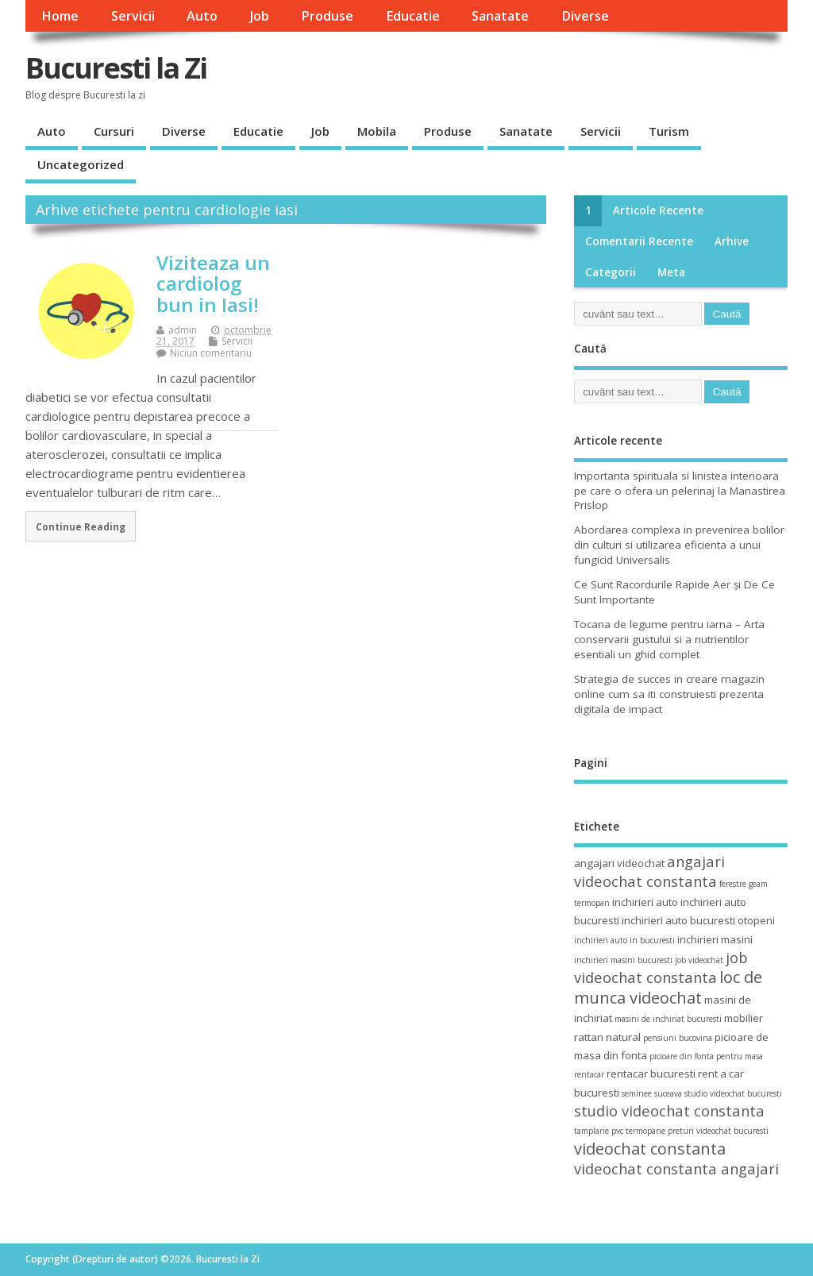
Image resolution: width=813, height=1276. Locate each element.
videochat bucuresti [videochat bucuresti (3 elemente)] (732, 1130)
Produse (327, 16)
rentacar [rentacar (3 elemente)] (589, 1074)
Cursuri (114, 131)
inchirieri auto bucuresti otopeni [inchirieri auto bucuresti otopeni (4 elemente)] (698, 920)
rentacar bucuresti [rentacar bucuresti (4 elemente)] (651, 1073)
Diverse (585, 16)
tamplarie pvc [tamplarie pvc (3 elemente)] (598, 1130)
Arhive (732, 241)
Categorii (610, 272)
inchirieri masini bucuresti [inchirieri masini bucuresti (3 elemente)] (623, 960)
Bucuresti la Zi (115, 67)
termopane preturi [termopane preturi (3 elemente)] (660, 1130)
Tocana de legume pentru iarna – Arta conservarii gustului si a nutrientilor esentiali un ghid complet (669, 639)
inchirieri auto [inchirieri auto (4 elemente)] (645, 902)
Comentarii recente (639, 241)
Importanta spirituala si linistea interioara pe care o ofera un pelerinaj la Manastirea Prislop (679, 490)
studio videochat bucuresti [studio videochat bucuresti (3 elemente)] (733, 1093)
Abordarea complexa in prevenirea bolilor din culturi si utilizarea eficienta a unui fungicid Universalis (679, 544)
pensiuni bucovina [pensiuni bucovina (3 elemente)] (677, 1037)
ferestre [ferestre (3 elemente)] (732, 883)
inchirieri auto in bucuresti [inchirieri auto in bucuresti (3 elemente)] (624, 940)
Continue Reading (80, 526)
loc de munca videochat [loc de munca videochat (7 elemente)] (668, 987)
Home (60, 16)
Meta (671, 272)
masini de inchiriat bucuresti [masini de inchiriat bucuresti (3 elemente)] (668, 1018)
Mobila (376, 131)
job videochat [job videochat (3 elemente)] (699, 960)
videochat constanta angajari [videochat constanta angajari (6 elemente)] (676, 1168)
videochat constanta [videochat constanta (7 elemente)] (650, 1148)
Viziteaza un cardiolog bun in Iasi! (213, 283)
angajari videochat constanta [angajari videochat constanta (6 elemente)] (649, 871)
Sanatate (500, 16)
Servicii (133, 16)
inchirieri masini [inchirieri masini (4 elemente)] (715, 939)
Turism (669, 131)
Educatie (413, 16)
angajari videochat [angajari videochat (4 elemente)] (619, 863)
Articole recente (658, 210)
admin (182, 330)
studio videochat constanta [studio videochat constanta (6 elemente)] (669, 1110)
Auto (202, 16)
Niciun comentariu (211, 353)
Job (259, 16)
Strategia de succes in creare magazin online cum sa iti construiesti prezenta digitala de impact (669, 694)
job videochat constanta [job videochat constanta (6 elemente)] (661, 967)
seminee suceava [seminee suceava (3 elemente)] (652, 1093)
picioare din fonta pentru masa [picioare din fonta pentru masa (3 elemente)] (706, 1056)
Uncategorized (80, 164)
